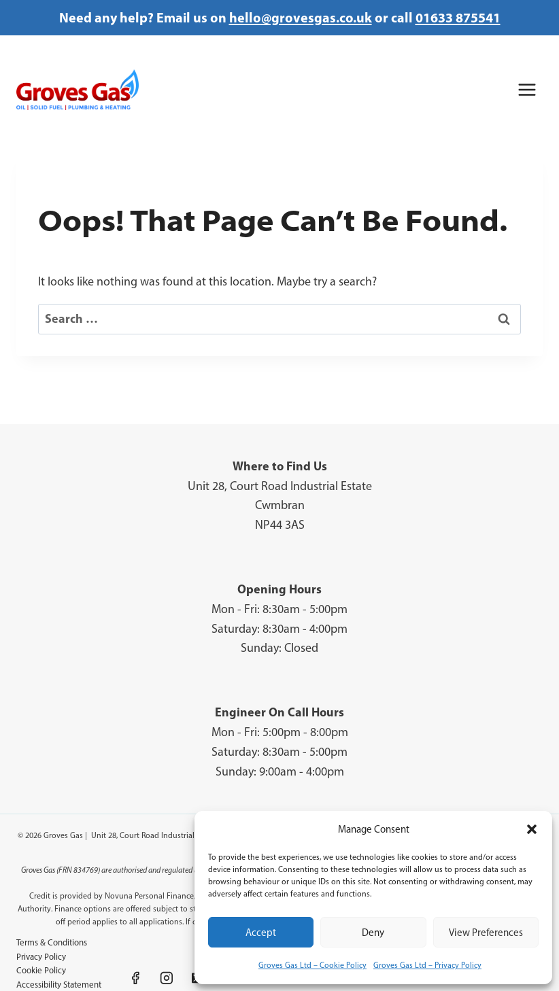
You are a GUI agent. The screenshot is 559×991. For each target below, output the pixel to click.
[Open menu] (527, 89)
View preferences (486, 932)
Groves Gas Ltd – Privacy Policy (427, 965)
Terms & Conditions (51, 942)
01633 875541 (458, 17)
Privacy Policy (41, 957)
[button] (532, 829)
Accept (260, 932)
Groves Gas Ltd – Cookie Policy (312, 965)
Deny (373, 932)
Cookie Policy (41, 970)
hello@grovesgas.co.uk (300, 17)
